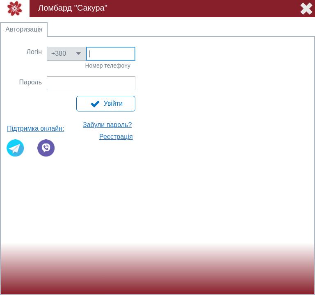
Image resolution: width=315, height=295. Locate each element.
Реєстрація (116, 136)
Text (110, 54)
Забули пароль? (107, 124)
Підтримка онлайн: (35, 128)
